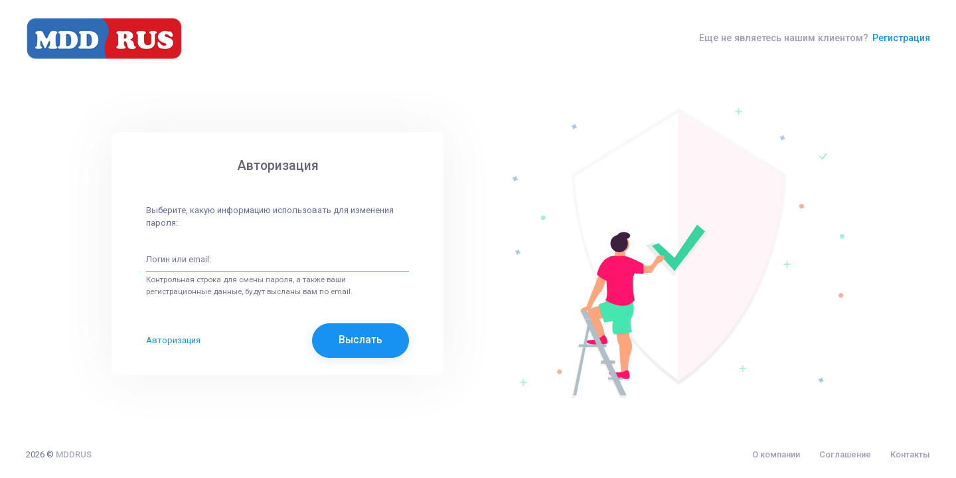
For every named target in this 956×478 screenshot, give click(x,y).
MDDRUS (74, 454)
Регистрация (901, 38)
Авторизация (173, 340)
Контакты (910, 454)
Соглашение (845, 454)
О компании (776, 454)
